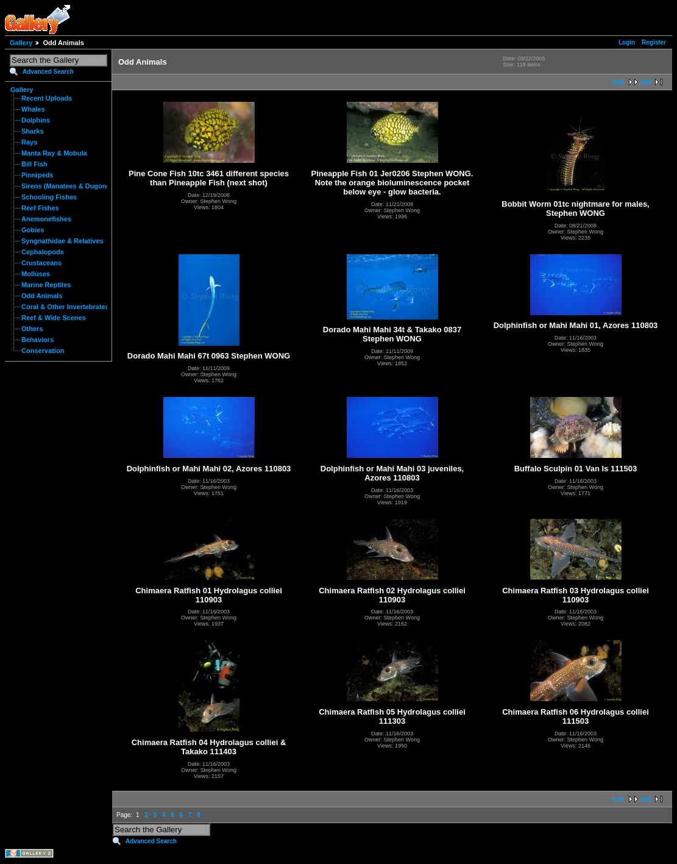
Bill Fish (34, 164)
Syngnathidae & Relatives (62, 241)
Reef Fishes (40, 208)
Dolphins (35, 120)
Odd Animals (42, 295)
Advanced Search (48, 71)
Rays (29, 142)
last (646, 82)
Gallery (21, 42)
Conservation (42, 350)
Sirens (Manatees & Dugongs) (68, 186)
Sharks (32, 131)
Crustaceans (41, 262)
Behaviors (37, 339)
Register (654, 42)
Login (627, 42)
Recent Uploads (46, 98)
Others (32, 328)
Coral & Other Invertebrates (65, 306)
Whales (33, 109)
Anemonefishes (46, 219)
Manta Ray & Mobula (54, 153)
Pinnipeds (37, 175)
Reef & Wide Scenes (53, 317)
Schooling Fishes (49, 197)
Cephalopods (42, 251)
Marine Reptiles (46, 284)
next (618, 82)
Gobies (32, 230)
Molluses (35, 273)
